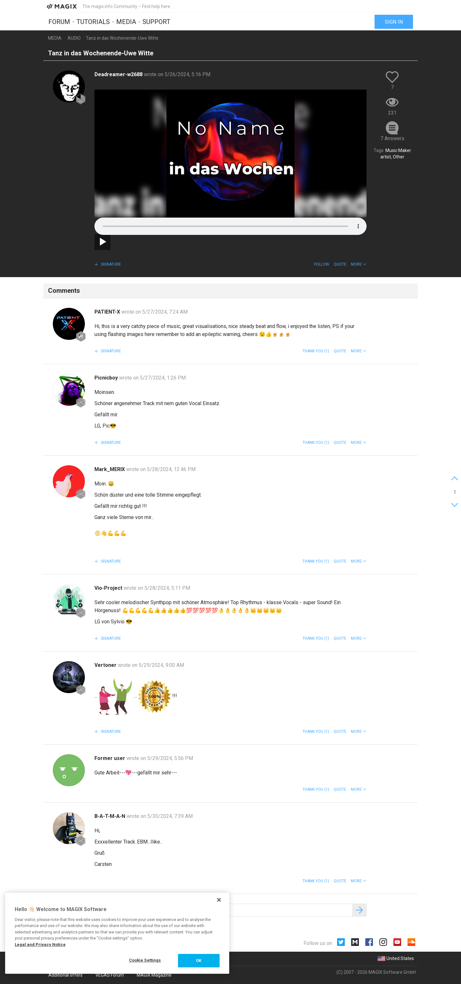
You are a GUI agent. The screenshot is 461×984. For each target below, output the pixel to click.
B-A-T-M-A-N (110, 816)
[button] (359, 264)
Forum (59, 21)
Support (156, 21)
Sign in (394, 22)
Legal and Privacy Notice (40, 944)
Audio (74, 38)
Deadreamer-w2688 (119, 74)
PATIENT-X (107, 312)
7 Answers (392, 138)
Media (126, 21)
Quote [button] (340, 264)
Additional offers (65, 975)
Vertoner (106, 665)
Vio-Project (109, 588)
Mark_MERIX (110, 469)
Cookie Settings (145, 960)
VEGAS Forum (109, 975)
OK (198, 960)
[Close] (219, 900)
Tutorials (93, 21)
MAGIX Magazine (154, 975)
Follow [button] (321, 264)
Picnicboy (106, 378)
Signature (110, 264)
